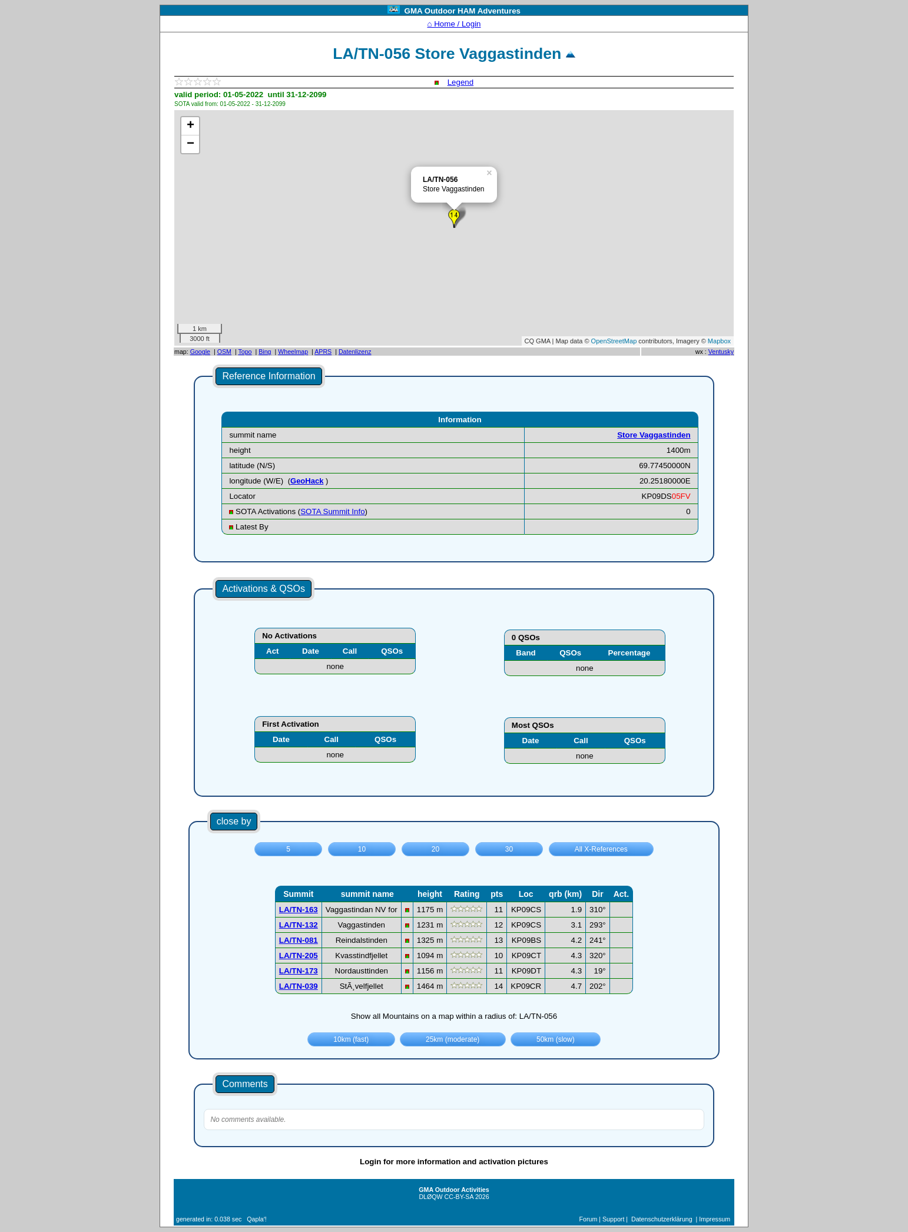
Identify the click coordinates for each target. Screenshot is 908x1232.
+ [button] (190, 126)
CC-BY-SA (459, 1196)
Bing (265, 351)
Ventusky (721, 351)
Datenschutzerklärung (661, 1219)
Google (200, 351)
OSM (224, 351)
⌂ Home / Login (453, 23)
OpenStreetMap (614, 341)
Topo (244, 351)
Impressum (714, 1219)
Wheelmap (293, 351)
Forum (588, 1219)
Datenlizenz (355, 351)
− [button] (190, 144)
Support (613, 1219)
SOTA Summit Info (332, 511)
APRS (323, 351)
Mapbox (719, 341)
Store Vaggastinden (653, 434)
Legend (460, 82)
